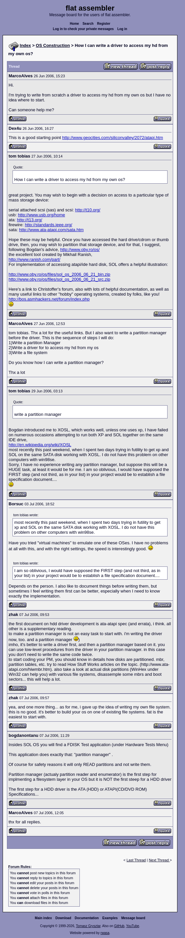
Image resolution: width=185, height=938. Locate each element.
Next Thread (159, 860)
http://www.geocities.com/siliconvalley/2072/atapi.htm (112, 137)
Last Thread (136, 860)
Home (74, 23)
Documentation (87, 918)
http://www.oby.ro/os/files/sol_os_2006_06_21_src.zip (59, 279)
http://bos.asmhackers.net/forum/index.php (49, 299)
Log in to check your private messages (83, 29)
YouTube (132, 926)
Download (63, 918)
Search (87, 23)
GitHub (119, 926)
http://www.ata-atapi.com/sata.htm (51, 229)
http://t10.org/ (88, 209)
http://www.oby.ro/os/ (80, 249)
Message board (133, 918)
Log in (122, 29)
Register (103, 23)
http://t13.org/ (29, 219)
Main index (43, 918)
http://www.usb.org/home (41, 214)
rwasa (105, 933)
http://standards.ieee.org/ (48, 224)
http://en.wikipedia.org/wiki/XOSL (40, 444)
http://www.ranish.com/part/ (34, 259)
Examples (110, 918)
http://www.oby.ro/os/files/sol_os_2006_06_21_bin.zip (59, 274)
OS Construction (53, 45)
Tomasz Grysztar (88, 926)
